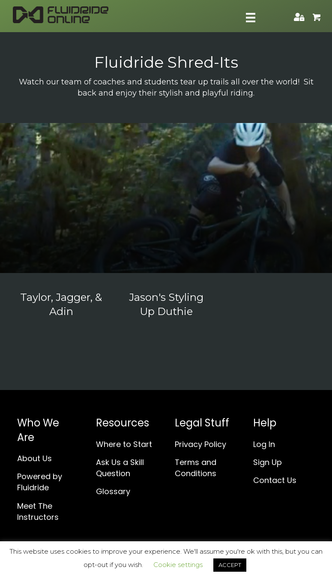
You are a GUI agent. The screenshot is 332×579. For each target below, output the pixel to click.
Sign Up (267, 462)
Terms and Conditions (195, 468)
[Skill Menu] (251, 18)
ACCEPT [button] (229, 564)
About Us (34, 458)
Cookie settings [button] (178, 565)
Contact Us (274, 480)
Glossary (113, 491)
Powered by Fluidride (39, 482)
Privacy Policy (200, 444)
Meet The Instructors (38, 511)
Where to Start (124, 444)
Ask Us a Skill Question (120, 468)
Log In (264, 444)
